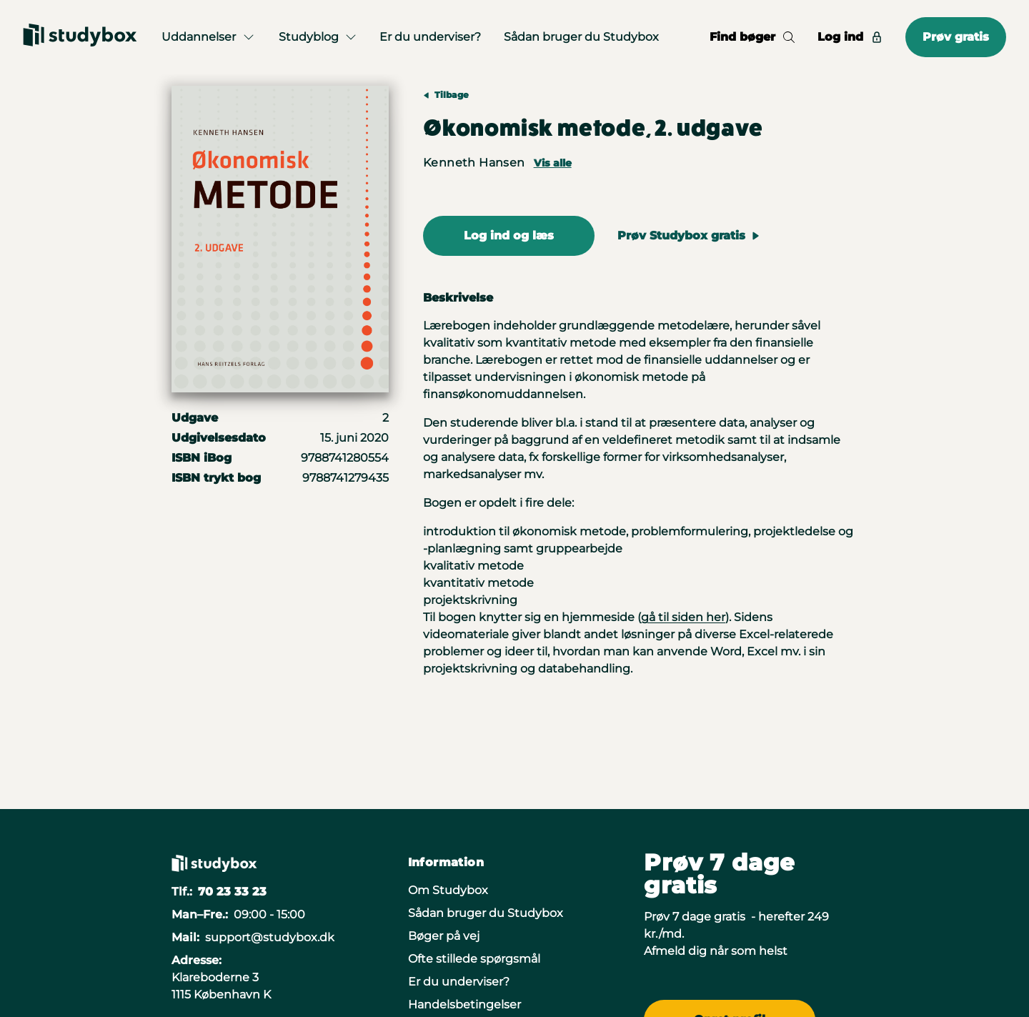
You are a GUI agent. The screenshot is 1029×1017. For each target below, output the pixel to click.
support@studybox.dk (269, 937)
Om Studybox (448, 890)
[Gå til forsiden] (80, 37)
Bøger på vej (443, 936)
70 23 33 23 (232, 891)
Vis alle (553, 163)
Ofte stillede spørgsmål (474, 959)
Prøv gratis (956, 37)
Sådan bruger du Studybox (581, 37)
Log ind (850, 37)
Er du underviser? (430, 37)
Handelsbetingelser (464, 1004)
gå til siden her (683, 617)
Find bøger (752, 37)
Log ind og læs (509, 235)
